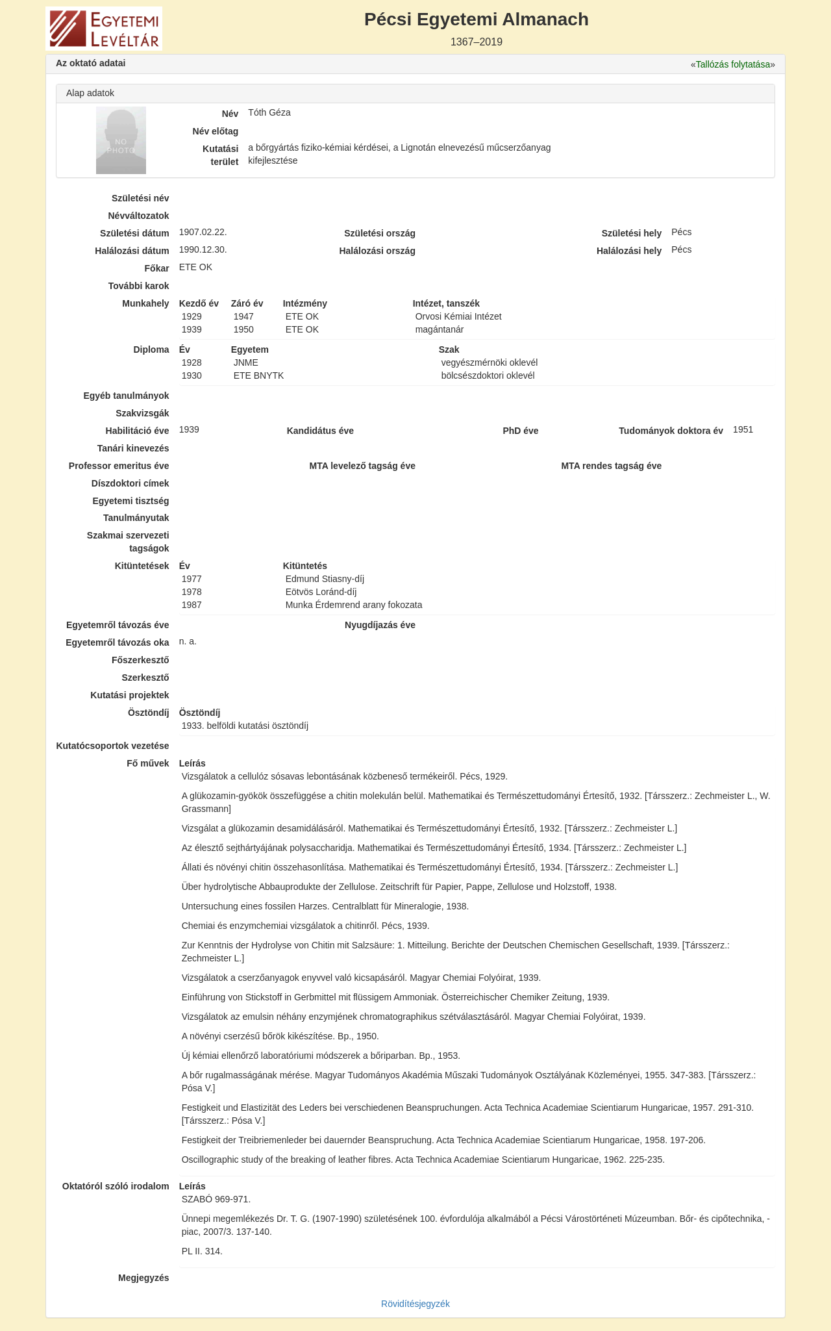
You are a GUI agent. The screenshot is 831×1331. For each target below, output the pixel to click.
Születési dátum (134, 233)
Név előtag (216, 131)
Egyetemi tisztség (130, 501)
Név (230, 113)
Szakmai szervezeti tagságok (128, 541)
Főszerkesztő (140, 660)
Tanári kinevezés (133, 448)
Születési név (140, 198)
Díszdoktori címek (130, 483)
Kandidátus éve (320, 430)
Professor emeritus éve (119, 466)
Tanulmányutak (136, 518)
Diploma (151, 349)
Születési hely (632, 233)
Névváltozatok (138, 215)
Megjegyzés (143, 1278)
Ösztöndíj (148, 712)
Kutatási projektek (129, 695)
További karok (138, 286)
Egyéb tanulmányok (126, 395)
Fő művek (148, 763)
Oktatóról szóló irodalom (115, 1186)
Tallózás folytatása (733, 64)
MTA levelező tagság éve (363, 466)
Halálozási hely (629, 251)
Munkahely (145, 303)
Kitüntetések (142, 566)
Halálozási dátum (132, 251)
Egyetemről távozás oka (117, 642)
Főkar (157, 268)
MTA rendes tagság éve (611, 466)
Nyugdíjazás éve (380, 625)
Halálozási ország (377, 251)
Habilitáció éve (137, 430)
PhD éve (520, 430)
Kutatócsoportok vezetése (112, 746)
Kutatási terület (220, 155)
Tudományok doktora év (671, 430)
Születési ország (380, 233)
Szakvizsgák (142, 413)
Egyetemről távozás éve (117, 625)
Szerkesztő (145, 677)
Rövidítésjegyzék (415, 1304)
